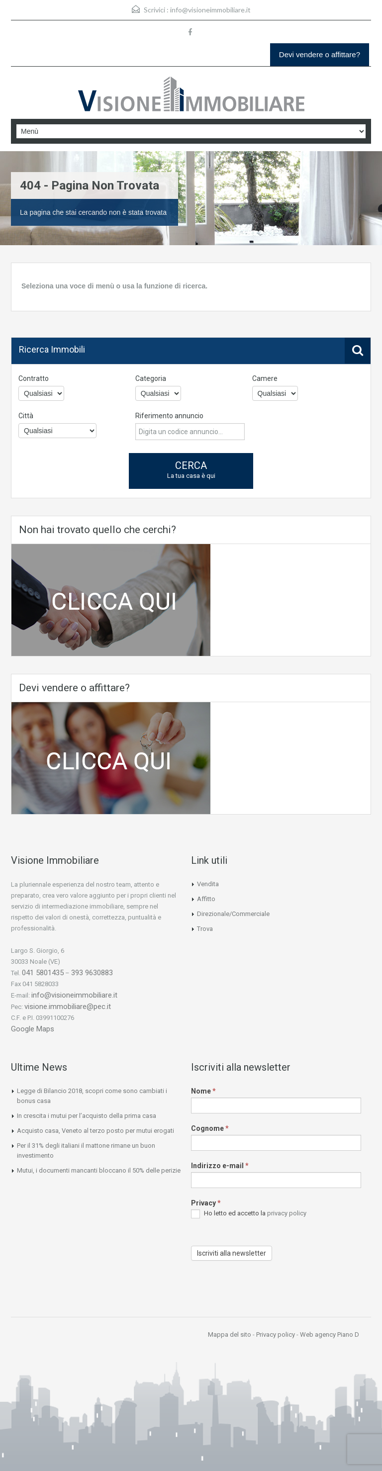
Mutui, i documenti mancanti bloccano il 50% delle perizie (99, 1170)
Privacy (206, 1203)
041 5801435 (43, 972)
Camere (265, 378)
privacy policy (286, 1213)
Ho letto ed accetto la (248, 1213)
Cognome (210, 1128)
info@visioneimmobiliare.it (210, 9)
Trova (205, 928)
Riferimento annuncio (169, 416)
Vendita (208, 884)
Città (25, 416)
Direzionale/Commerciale (233, 914)
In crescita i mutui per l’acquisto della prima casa (86, 1115)
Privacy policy (275, 1334)
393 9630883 (92, 972)
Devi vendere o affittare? (319, 54)
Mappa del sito (229, 1334)
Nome (203, 1091)
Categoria (150, 378)
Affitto (206, 899)
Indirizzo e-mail (220, 1166)
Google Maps (32, 1028)
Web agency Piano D (329, 1334)
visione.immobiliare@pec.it (67, 1006)
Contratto (33, 378)
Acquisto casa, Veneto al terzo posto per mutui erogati (95, 1130)
